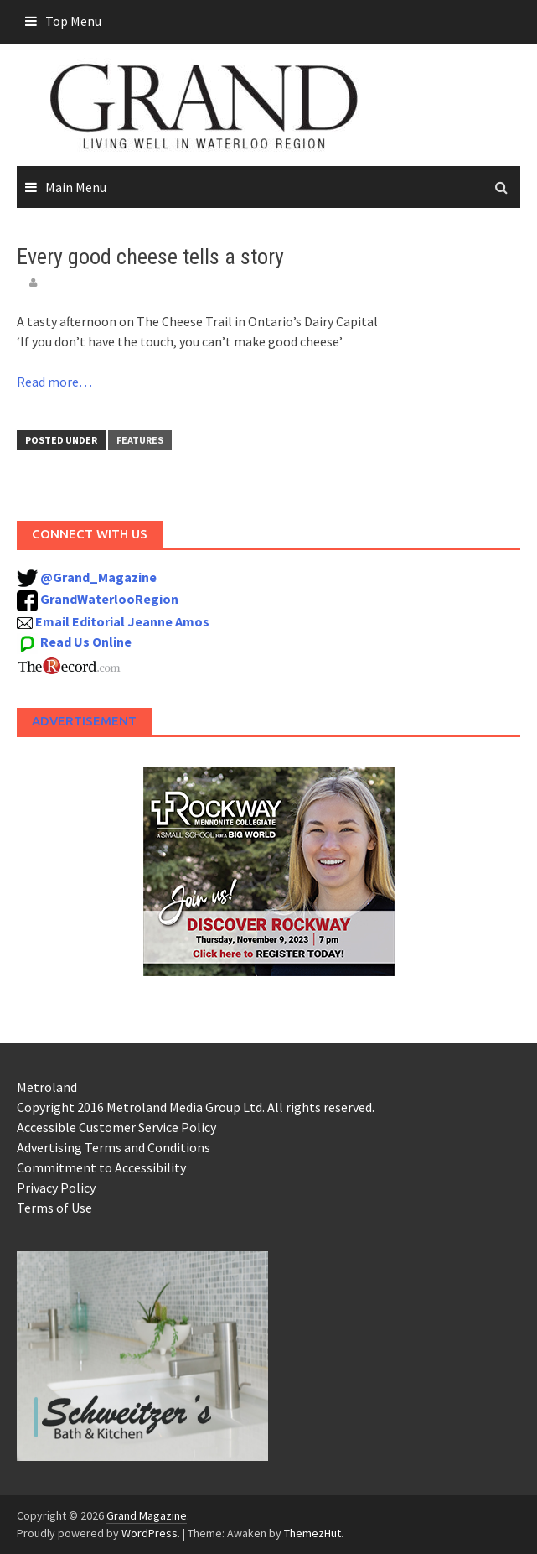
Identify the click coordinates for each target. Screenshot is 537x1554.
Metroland (47, 1086)
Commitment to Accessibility (101, 1167)
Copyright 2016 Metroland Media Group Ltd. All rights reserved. (195, 1107)
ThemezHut (312, 1533)
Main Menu (75, 187)
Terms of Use (54, 1207)
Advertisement (84, 721)
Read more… (54, 381)
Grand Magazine (146, 1515)
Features (139, 440)
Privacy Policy (56, 1187)
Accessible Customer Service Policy (116, 1127)
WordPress (149, 1533)
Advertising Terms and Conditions (113, 1147)
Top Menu (73, 21)
